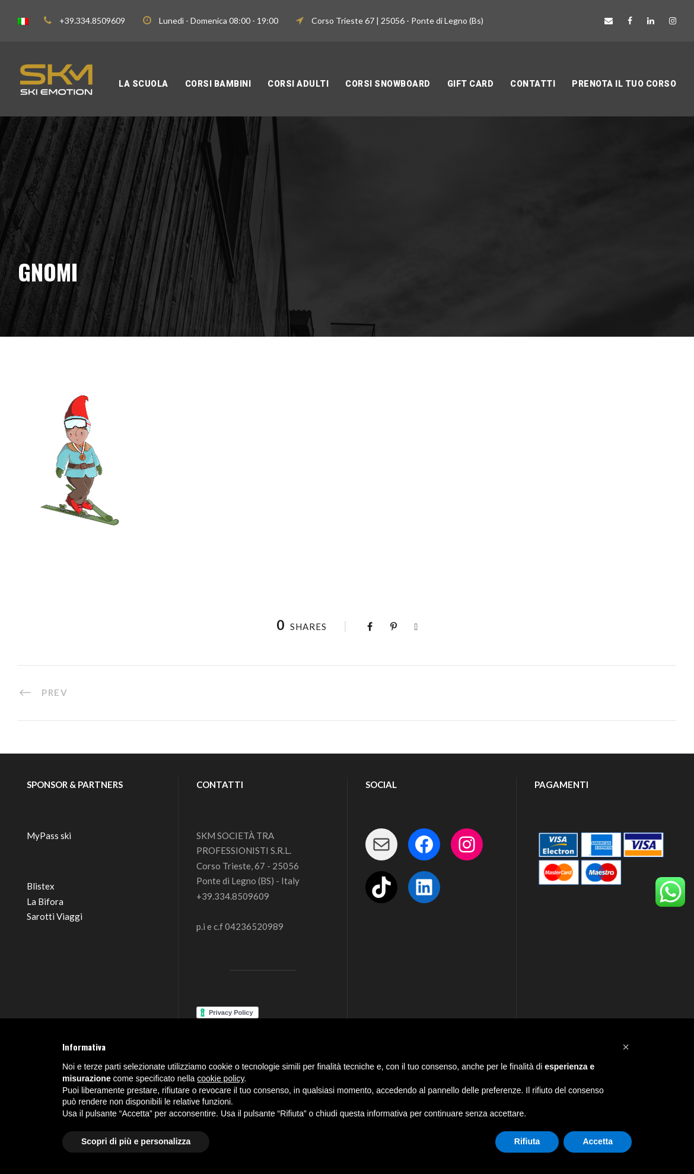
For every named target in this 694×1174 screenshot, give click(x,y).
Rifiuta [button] (527, 1141)
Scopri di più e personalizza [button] (135, 1141)
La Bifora (45, 901)
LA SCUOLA (143, 83)
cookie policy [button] (220, 1078)
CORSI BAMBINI (218, 83)
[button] (625, 1046)
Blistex (41, 886)
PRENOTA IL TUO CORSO (624, 83)
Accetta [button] (597, 1141)
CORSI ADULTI (298, 83)
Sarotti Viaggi (54, 916)
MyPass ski (49, 835)
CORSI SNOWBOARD (388, 83)
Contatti (532, 83)
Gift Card (470, 83)
